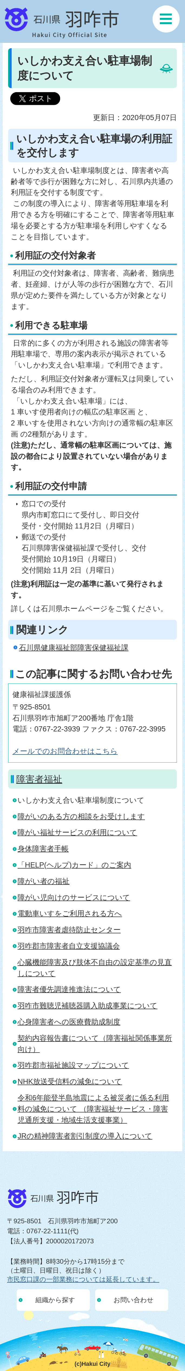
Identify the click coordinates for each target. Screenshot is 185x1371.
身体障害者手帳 (43, 848)
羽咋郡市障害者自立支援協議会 (69, 946)
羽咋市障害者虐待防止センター (69, 929)
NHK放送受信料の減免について (70, 1081)
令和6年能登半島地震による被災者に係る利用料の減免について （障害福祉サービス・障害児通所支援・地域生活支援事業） (93, 1108)
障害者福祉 (39, 779)
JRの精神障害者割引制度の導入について (85, 1136)
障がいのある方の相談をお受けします (81, 816)
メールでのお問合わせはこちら (65, 751)
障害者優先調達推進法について (69, 989)
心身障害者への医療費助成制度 (69, 1022)
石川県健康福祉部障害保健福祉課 (73, 647)
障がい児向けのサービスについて (74, 897)
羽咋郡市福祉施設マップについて (73, 1065)
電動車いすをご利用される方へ (70, 913)
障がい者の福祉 (44, 881)
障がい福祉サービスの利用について (77, 832)
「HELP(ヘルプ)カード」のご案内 (74, 865)
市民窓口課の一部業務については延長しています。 (83, 1279)
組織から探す (55, 1300)
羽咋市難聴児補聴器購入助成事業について (87, 1005)
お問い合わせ (134, 1300)
